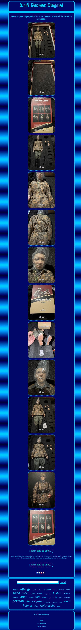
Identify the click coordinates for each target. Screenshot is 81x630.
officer (40, 590)
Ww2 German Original (41, 614)
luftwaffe (25, 589)
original (37, 601)
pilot (33, 593)
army (23, 596)
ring (36, 606)
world (16, 592)
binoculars (39, 593)
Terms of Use (41, 626)
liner (58, 606)
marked (15, 597)
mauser (67, 597)
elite (68, 589)
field (60, 597)
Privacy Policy (41, 623)
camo (61, 589)
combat (66, 593)
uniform (31, 598)
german (18, 601)
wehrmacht (47, 605)
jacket (48, 602)
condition (54, 602)
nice (49, 598)
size (28, 601)
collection (47, 590)
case (61, 602)
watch (34, 590)
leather (57, 593)
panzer (55, 590)
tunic (15, 589)
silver (44, 597)
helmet (27, 605)
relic (55, 597)
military (26, 593)
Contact (41, 620)
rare (37, 596)
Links (41, 617)
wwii (67, 601)
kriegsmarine (47, 594)
